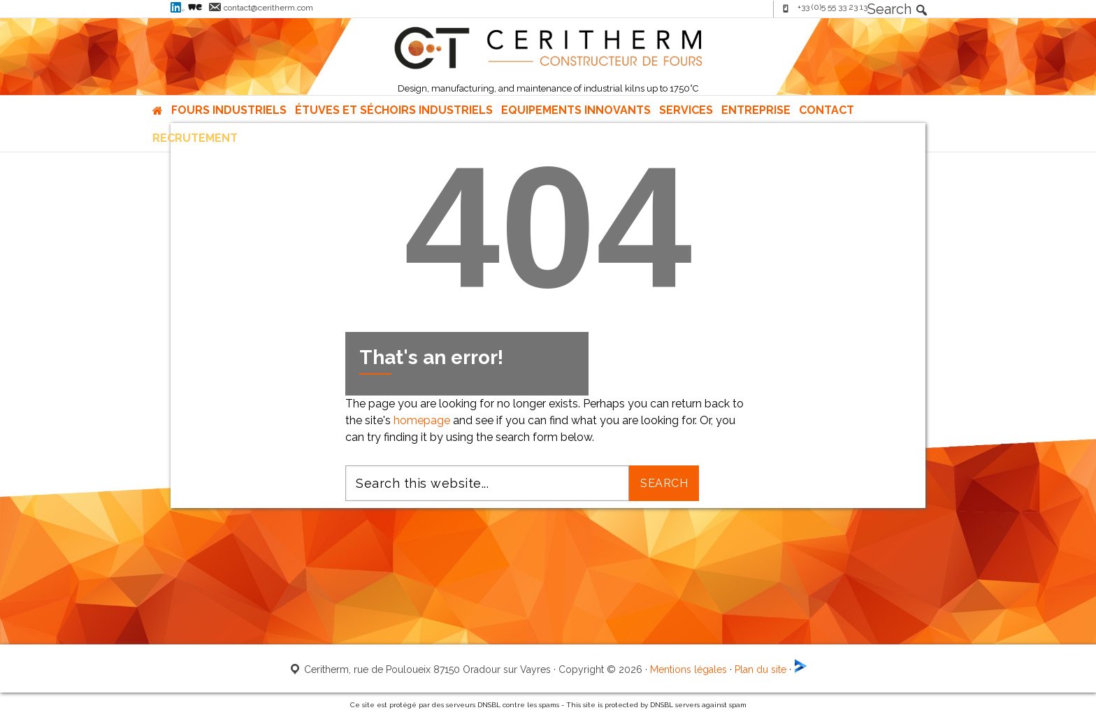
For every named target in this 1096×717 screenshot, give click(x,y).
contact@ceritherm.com (268, 8)
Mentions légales (688, 669)
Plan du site (760, 669)
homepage (422, 420)
